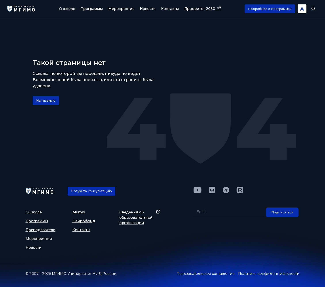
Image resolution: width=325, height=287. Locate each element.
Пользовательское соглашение (206, 274)
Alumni (78, 212)
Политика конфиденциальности (269, 274)
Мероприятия (121, 9)
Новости (148, 9)
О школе (67, 9)
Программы (91, 9)
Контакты (170, 9)
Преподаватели (40, 230)
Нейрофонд (83, 221)
